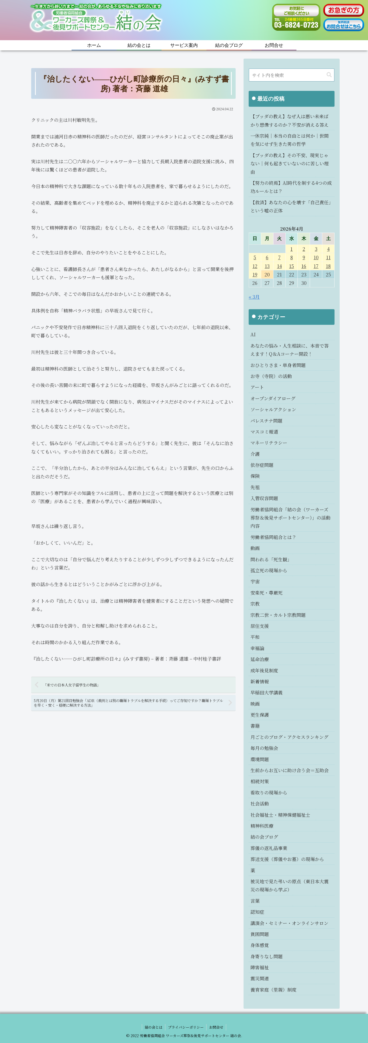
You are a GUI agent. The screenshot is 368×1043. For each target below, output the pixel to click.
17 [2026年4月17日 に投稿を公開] (316, 266)
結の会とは (154, 1027)
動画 (255, 548)
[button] (329, 75)
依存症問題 (261, 464)
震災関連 (259, 978)
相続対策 (259, 781)
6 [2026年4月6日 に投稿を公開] (267, 257)
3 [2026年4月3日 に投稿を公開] (316, 248)
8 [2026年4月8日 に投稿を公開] (291, 257)
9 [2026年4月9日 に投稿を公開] (304, 257)
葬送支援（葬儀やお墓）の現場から (287, 859)
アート (257, 387)
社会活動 (259, 803)
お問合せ (216, 1027)
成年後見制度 (264, 670)
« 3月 (254, 296)
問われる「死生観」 (271, 559)
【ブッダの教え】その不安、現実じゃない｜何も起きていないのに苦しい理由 (289, 163)
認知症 (257, 911)
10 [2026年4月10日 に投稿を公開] (316, 257)
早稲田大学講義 (266, 692)
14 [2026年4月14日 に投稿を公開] (279, 266)
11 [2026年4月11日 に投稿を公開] (328, 257)
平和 (255, 636)
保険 (255, 475)
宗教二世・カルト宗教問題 (278, 614)
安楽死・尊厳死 (266, 592)
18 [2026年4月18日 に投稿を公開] (328, 266)
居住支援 (259, 625)
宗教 (255, 603)
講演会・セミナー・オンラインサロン (289, 923)
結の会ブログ (264, 836)
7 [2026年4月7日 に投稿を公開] (279, 257)
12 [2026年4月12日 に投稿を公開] (254, 266)
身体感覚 (259, 945)
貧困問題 (259, 934)
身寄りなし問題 (266, 956)
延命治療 (259, 659)
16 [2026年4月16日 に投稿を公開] (303, 266)
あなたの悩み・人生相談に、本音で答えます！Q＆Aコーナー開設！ (289, 349)
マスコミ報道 (264, 431)
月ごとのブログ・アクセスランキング (289, 737)
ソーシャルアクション (273, 409)
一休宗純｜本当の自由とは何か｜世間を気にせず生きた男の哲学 (289, 139)
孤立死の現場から (268, 570)
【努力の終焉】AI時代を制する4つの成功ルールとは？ (291, 186)
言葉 (255, 900)
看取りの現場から (268, 792)
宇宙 (255, 581)
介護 (255, 453)
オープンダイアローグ (272, 398)
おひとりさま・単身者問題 (278, 365)
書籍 (255, 725)
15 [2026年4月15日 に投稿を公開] (291, 266)
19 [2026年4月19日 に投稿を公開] (254, 274)
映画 (255, 703)
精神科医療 (261, 825)
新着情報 (259, 681)
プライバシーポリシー (186, 1027)
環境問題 (259, 759)
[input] (292, 75)
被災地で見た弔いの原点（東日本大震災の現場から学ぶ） (289, 885)
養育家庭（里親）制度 (273, 989)
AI (253, 334)
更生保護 (259, 714)
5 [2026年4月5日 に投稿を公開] (255, 257)
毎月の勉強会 (264, 748)
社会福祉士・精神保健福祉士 (280, 814)
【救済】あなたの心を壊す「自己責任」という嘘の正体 (290, 206)
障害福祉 (259, 967)
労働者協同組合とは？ (273, 537)
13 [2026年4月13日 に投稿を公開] (267, 266)
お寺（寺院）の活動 (271, 376)
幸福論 (257, 648)
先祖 (255, 487)
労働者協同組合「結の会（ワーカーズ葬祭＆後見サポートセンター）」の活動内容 (290, 517)
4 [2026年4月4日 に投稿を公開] (328, 248)
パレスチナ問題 (266, 420)
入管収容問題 (264, 498)
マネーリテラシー (268, 442)
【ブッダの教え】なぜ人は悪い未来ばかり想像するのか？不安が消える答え (289, 120)
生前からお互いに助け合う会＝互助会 (289, 770)
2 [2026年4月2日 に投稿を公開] (304, 248)
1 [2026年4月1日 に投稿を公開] (291, 248)
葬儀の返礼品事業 (268, 848)
